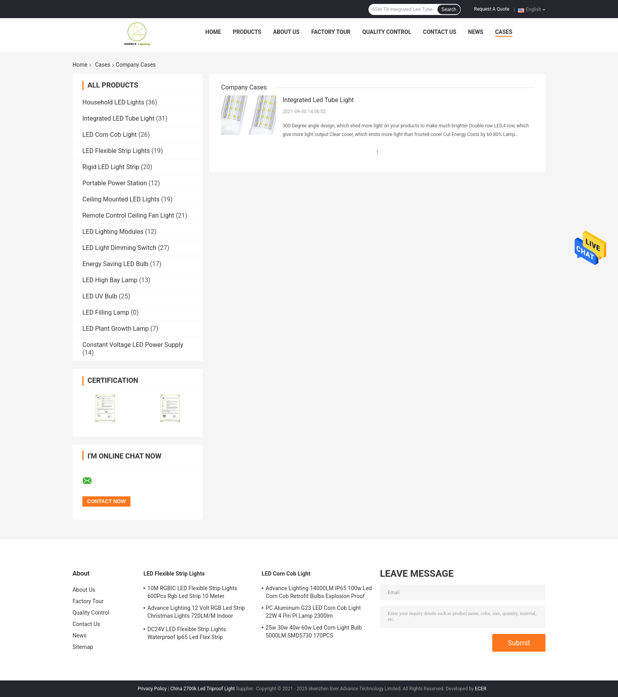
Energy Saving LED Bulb (115, 264)
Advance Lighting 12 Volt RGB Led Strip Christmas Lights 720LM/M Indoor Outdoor (196, 613)
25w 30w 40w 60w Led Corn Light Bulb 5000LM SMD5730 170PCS (314, 631)
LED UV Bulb (99, 296)
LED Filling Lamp (105, 312)
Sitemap (83, 647)
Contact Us (439, 32)
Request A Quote (491, 9)
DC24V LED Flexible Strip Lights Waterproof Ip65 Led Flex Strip (186, 633)
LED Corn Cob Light (109, 134)
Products (247, 32)
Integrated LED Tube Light (118, 118)
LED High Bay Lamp (110, 280)
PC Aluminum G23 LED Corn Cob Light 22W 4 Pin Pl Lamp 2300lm (313, 612)
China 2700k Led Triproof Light (202, 688)
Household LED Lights (113, 102)
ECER (480, 688)
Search (448, 9)
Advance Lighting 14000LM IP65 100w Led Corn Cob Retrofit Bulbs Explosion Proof (319, 592)
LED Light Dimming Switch (119, 248)
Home (213, 32)
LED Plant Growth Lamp (115, 328)
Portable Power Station (114, 183)
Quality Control (386, 32)
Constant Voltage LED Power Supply (132, 344)
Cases (503, 32)
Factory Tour (331, 32)
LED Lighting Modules (112, 231)
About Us (286, 32)
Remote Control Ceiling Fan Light (128, 215)
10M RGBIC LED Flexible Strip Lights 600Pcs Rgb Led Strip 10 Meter (192, 592)
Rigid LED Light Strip (110, 167)
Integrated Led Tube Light (318, 100)
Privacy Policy (152, 688)
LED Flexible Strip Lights (116, 151)
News (476, 32)
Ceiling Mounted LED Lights (121, 199)
